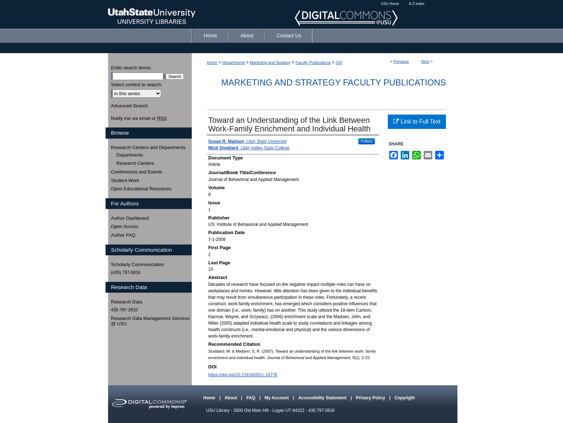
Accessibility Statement (323, 397)
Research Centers (135, 163)
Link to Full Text (416, 121)
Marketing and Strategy (270, 62)
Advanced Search (129, 105)
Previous (401, 61)
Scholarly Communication (137, 264)
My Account (277, 397)
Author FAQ (123, 235)
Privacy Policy (371, 397)
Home (212, 62)
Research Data (126, 302)
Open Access (125, 226)
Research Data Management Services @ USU (150, 321)
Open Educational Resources (141, 188)
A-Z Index (416, 4)
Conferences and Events (136, 172)
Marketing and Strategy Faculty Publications (333, 82)
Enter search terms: (131, 67)
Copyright (405, 397)
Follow (366, 141)
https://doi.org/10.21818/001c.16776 (242, 374)
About (231, 397)
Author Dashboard (130, 218)
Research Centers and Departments (148, 147)
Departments (233, 62)
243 (339, 62)
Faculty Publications (313, 62)
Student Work (125, 180)
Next (425, 61)
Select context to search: (136, 84)
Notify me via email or (139, 118)
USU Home (390, 4)
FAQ (251, 397)
